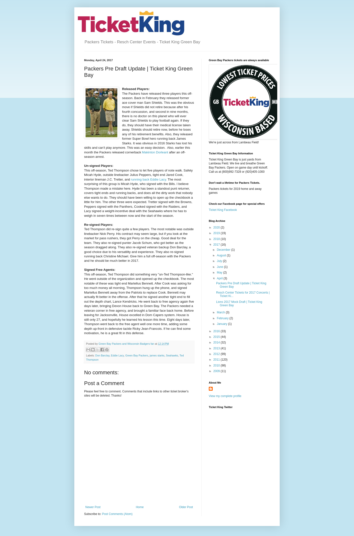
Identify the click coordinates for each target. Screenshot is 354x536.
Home (140, 507)
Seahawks (172, 355)
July (220, 261)
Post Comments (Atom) (117, 514)
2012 (217, 354)
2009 (217, 371)
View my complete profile (225, 396)
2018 (217, 239)
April (220, 278)
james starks (157, 355)
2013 (217, 348)
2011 (217, 359)
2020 (217, 227)
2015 (217, 337)
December (224, 249)
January (222, 324)
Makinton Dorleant (155, 152)
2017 (217, 244)
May (220, 272)
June (220, 267)
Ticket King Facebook (223, 210)
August (222, 255)
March (221, 312)
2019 (217, 233)
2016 (217, 331)
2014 (217, 342)
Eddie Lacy (117, 355)
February (223, 318)
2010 (217, 365)
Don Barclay (102, 355)
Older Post (186, 507)
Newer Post (92, 507)
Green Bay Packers (136, 355)
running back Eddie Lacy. (149, 179)
